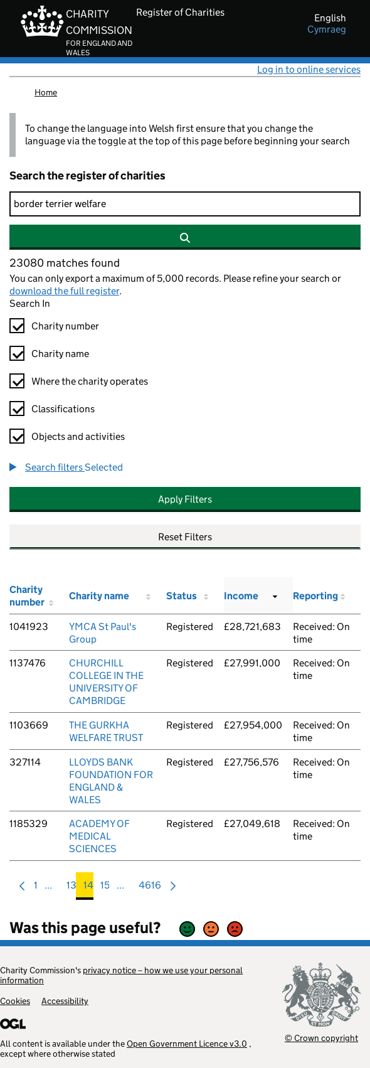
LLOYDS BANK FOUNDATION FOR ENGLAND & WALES (111, 781)
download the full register (64, 291)
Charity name (60, 354)
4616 (150, 888)
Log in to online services (309, 69)
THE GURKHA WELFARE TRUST (106, 731)
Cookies (15, 1001)
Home (45, 92)
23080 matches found (64, 263)
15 (105, 888)
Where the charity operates (89, 381)
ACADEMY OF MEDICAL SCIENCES (99, 836)
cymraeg (326, 29)
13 (71, 888)
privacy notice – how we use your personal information (121, 975)
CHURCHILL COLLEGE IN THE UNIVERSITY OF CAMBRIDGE (106, 682)
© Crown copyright (321, 1037)
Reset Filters (185, 537)
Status (181, 596)
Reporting (315, 596)
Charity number (65, 326)
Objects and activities (78, 436)
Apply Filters (185, 499)
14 (88, 888)
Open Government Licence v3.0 (187, 1043)
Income (241, 596)
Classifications (63, 409)
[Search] (185, 203)
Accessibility (64, 1001)
